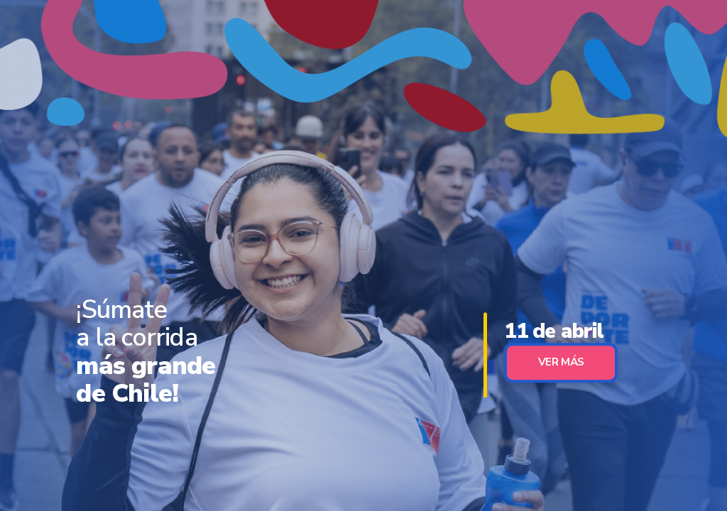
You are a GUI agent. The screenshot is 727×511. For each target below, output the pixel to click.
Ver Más (561, 362)
